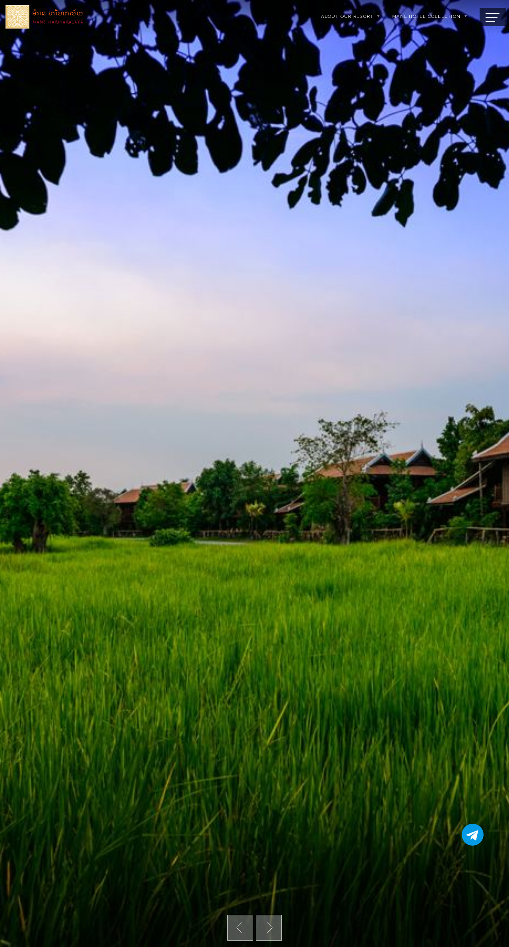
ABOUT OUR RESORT (347, 16)
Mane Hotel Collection (426, 16)
